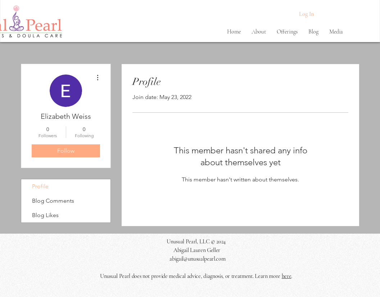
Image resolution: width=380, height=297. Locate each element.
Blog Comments (53, 200)
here (286, 276)
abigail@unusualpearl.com (197, 258)
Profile (40, 186)
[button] (258, 32)
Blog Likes (45, 215)
